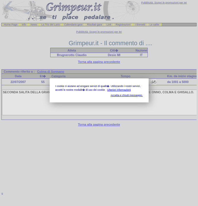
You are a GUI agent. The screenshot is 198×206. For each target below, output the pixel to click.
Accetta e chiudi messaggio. (126, 95)
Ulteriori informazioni (119, 89)
